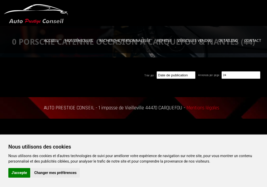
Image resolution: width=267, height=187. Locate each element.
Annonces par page (208, 75)
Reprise (164, 40)
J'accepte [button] (19, 173)
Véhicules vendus (195, 40)
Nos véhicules (79, 40)
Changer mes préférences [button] (55, 173)
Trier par (149, 75)
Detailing (228, 40)
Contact (252, 40)
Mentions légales (202, 108)
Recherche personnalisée (124, 40)
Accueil (51, 40)
